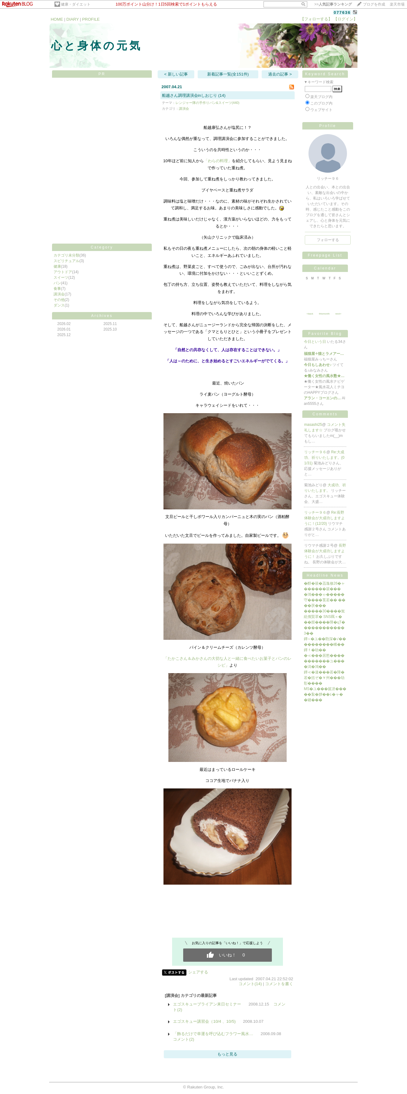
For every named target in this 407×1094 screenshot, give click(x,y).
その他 (59, 300)
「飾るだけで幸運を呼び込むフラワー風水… (213, 1033)
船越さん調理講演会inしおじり (189, 95)
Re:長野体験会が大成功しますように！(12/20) (324, 518)
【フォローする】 (316, 19)
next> (338, 313)
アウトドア (63, 272)
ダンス (59, 305)
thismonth (324, 313)
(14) (222, 95)
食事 (57, 288)
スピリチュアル (66, 261)
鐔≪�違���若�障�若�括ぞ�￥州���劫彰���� (324, 677)
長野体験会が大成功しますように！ (325, 551)
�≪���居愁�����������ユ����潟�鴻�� (324, 661)
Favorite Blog (325, 333)
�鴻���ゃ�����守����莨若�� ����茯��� (324, 600)
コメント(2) (183, 1039)
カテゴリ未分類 (66, 255)
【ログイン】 (345, 19)
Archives (102, 316)
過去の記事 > (280, 74)
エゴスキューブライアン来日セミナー (207, 1004)
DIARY (72, 19)
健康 (57, 266)
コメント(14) (250, 983)
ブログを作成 (374, 4)
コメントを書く (279, 983)
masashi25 (313, 424)
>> (333, 4)
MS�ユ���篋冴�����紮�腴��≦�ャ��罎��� (325, 694)
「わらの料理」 (218, 160)
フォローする (328, 240)
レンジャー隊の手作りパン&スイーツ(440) (207, 103)
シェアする (198, 972)
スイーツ (61, 277)
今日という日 (315, 341)
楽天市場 (397, 4)
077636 (342, 12)
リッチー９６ (315, 452)
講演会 (59, 294)
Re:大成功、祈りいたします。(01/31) (324, 457)
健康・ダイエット (76, 4)
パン (57, 283)
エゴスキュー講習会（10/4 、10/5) (204, 1021)
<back (310, 313)
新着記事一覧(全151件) (228, 74)
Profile (327, 126)
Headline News (325, 575)
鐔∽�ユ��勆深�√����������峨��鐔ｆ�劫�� (325, 644)
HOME (57, 19)
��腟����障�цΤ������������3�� (324, 627)
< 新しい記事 (176, 74)
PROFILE (91, 19)
